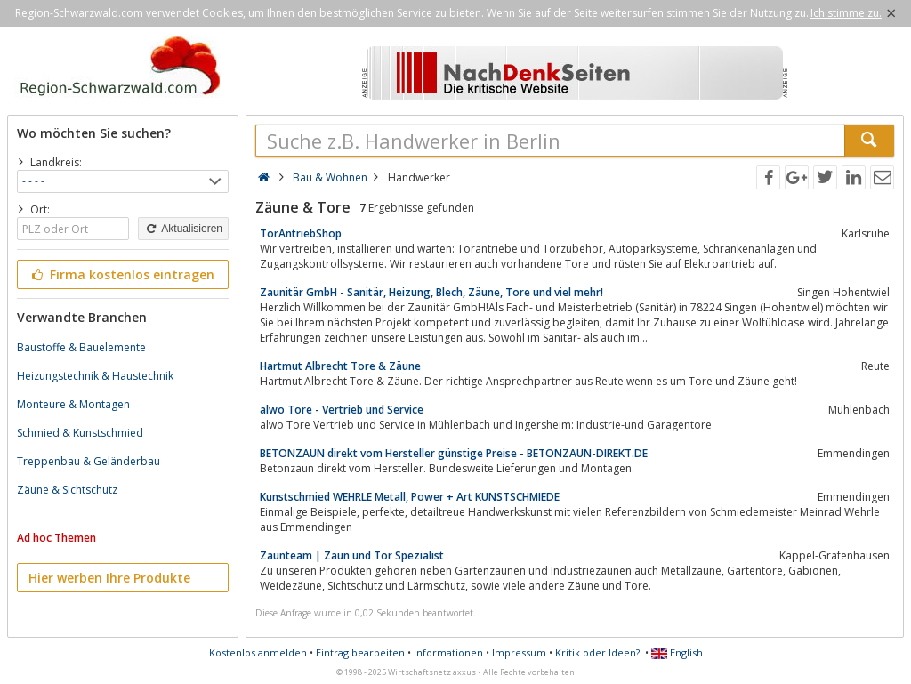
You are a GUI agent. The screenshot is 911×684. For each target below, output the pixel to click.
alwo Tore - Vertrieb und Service (341, 409)
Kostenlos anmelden (258, 652)
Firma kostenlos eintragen (121, 274)
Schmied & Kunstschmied (80, 432)
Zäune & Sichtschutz (67, 489)
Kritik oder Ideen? (597, 652)
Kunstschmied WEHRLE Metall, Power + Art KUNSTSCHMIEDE (410, 496)
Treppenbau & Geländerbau (88, 461)
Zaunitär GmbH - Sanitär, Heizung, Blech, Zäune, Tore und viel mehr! (431, 292)
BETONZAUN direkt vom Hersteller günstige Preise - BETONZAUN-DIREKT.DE (454, 453)
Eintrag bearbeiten (360, 652)
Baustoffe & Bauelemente (81, 347)
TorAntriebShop (301, 233)
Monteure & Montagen (73, 404)
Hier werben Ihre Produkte (109, 577)
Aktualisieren (183, 228)
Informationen (448, 652)
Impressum (519, 652)
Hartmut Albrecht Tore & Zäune (340, 366)
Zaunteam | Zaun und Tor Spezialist (352, 555)
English (677, 652)
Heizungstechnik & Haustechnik (95, 375)
